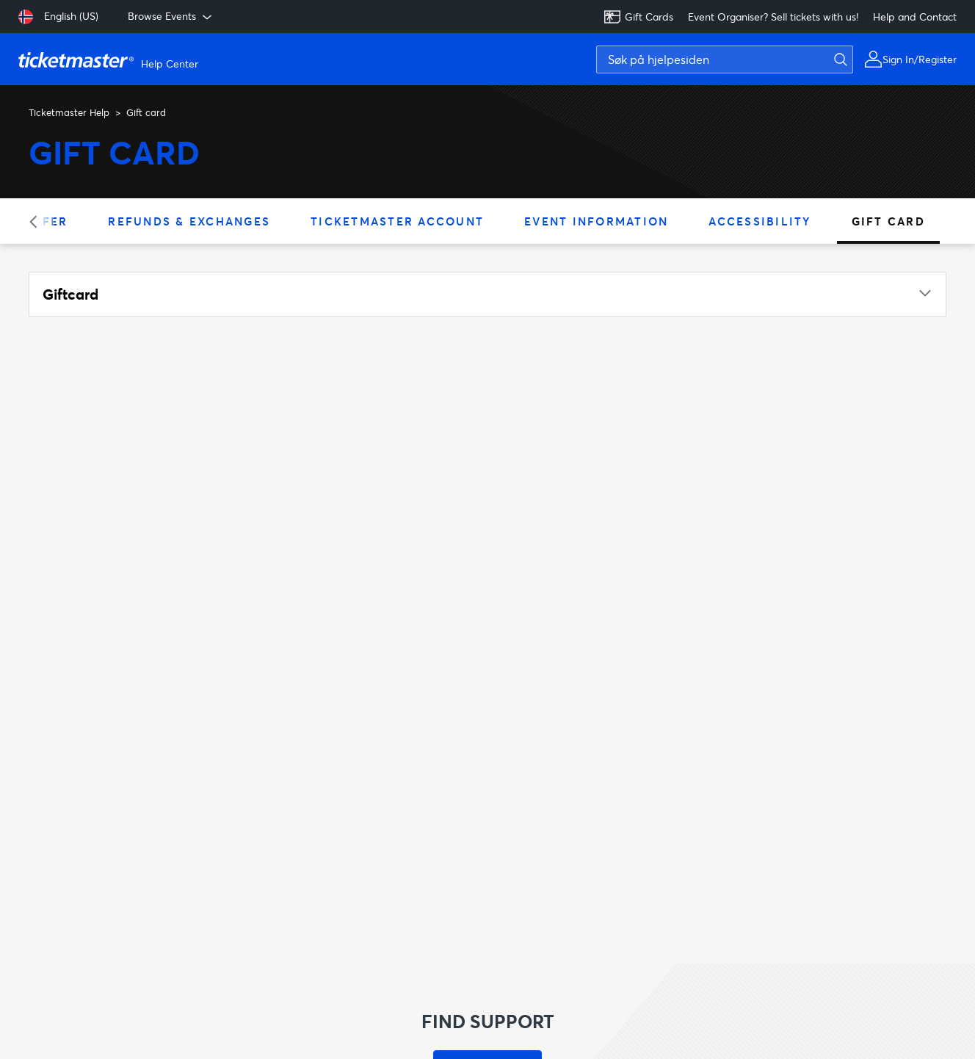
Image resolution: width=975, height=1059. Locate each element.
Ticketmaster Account (397, 221)
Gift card (888, 221)
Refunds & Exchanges (189, 221)
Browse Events (171, 16)
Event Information (596, 221)
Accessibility (759, 221)
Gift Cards (638, 17)
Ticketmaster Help (69, 112)
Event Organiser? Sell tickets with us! (773, 17)
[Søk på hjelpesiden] (724, 59)
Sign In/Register (919, 59)
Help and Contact (915, 17)
